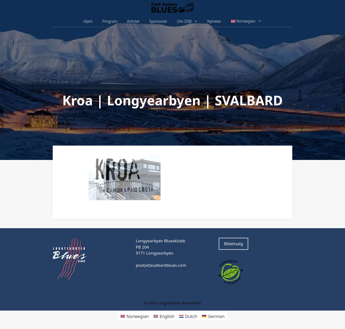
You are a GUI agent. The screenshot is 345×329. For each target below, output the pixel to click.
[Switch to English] (164, 316)
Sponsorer (158, 21)
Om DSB (190, 21)
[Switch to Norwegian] (134, 316)
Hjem (87, 21)
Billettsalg (233, 243)
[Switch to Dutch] (188, 316)
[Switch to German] (213, 316)
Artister (133, 21)
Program (109, 21)
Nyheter (214, 21)
